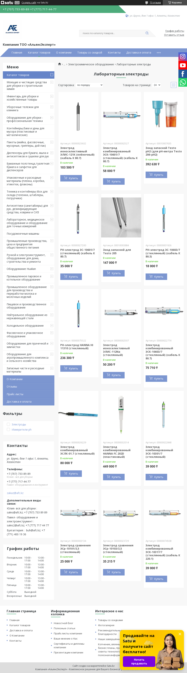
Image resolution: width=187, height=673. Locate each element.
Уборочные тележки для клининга (23, 108)
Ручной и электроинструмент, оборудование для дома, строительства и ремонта (26, 258)
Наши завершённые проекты (116, 639)
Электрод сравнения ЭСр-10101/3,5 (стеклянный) (75, 549)
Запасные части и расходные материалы (25, 369)
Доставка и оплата (138, 52)
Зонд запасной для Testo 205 (117, 251)
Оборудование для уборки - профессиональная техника (25, 119)
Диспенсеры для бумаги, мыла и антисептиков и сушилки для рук (28, 154)
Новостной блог (63, 623)
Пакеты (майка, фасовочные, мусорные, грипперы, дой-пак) (26, 143)
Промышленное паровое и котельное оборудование (24, 277)
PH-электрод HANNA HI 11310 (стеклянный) (76, 346)
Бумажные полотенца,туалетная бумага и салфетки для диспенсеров (28, 167)
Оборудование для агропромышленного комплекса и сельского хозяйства (27, 357)
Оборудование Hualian (21, 269)
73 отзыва (155, 2)
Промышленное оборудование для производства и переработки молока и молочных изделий (27, 292)
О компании (64, 52)
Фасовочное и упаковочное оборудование (25, 334)
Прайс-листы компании (68, 633)
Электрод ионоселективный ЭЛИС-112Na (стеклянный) (116, 350)
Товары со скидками (110, 620)
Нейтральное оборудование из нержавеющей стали (27, 316)
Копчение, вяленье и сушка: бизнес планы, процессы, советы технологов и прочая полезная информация (115, 650)
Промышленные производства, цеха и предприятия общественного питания (27, 244)
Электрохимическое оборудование (91, 64)
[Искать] (147, 33)
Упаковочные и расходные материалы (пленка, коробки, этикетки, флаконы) (26, 181)
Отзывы (12, 386)
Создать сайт (29, 2)
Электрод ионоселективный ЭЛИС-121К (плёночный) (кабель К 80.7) (77, 153)
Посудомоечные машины (23, 233)
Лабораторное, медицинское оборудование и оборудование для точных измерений (27, 223)
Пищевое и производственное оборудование (26, 305)
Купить (73, 178)
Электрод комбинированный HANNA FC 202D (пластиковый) (117, 452)
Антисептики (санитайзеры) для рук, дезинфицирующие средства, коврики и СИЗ (27, 209)
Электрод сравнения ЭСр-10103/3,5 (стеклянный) (118, 549)
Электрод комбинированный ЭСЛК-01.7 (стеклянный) (77, 450)
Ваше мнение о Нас (65, 638)
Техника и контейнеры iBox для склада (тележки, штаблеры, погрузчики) (27, 195)
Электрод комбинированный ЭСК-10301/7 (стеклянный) (159, 452)
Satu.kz (110, 665)
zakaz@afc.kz (15, 493)
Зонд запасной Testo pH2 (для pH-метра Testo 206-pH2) (164, 151)
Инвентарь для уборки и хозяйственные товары (23, 98)
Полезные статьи (64, 628)
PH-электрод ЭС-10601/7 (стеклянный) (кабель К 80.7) (77, 253)
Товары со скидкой (89, 52)
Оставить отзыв (174, 35)
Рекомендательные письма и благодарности (116, 632)
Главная (16, 52)
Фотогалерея (106, 625)
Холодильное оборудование (25, 325)
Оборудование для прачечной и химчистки (27, 345)
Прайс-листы (15, 394)
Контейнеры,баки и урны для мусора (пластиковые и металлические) (25, 131)
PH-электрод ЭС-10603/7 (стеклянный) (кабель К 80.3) (163, 253)
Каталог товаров (39, 52)
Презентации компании (68, 652)
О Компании (15, 379)
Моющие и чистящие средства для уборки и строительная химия (27, 85)
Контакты (114, 52)
